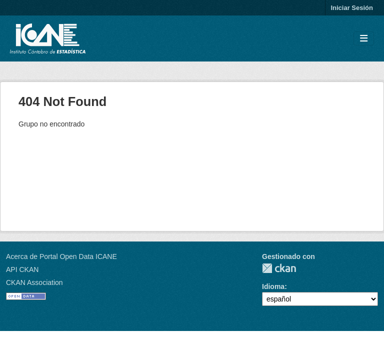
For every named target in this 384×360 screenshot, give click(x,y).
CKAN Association (34, 282)
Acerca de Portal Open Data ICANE (61, 256)
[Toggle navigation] (364, 39)
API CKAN (22, 270)
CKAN (279, 268)
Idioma (273, 286)
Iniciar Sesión (351, 8)
